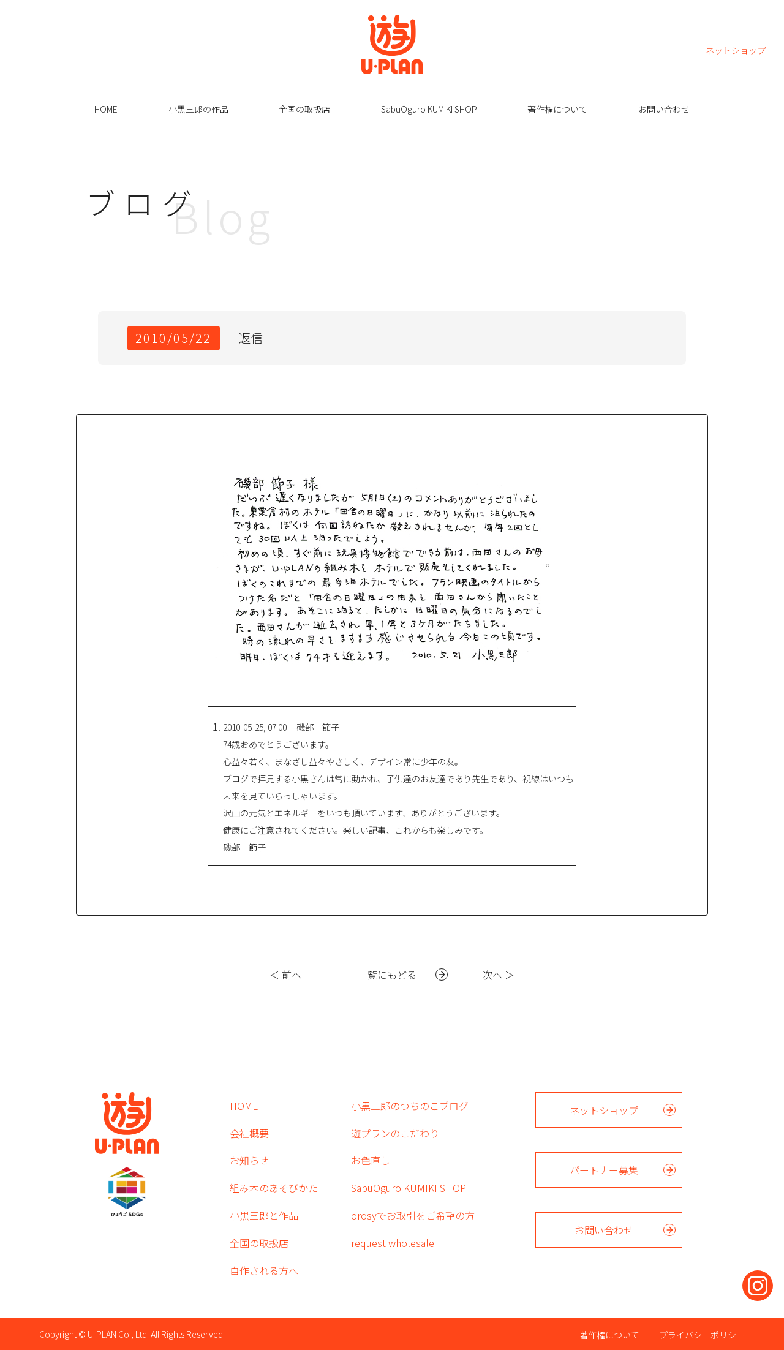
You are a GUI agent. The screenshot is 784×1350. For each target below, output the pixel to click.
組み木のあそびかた (274, 1187)
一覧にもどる (387, 974)
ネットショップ (736, 49)
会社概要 (249, 1133)
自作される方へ (264, 1270)
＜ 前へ (285, 974)
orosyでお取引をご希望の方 (413, 1215)
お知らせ (249, 1160)
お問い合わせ (664, 109)
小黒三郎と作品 (264, 1215)
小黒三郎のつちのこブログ (410, 1105)
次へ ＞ (498, 974)
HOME (106, 109)
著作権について (557, 109)
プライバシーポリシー (702, 1335)
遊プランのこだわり (395, 1133)
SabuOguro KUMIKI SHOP (429, 109)
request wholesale (392, 1242)
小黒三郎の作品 (198, 109)
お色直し (370, 1160)
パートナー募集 (604, 1170)
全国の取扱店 (304, 109)
